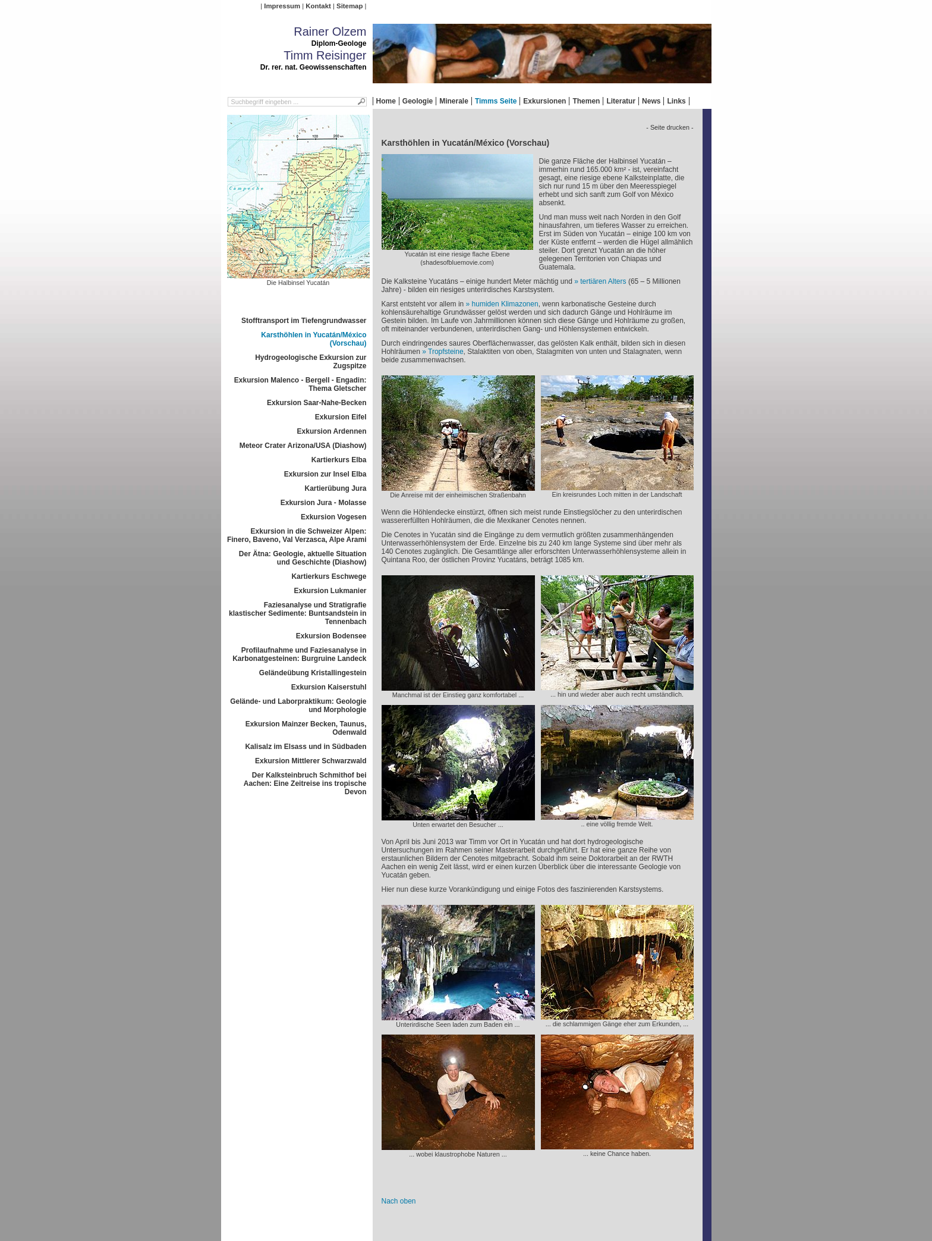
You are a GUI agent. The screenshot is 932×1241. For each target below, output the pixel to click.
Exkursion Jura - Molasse (324, 503)
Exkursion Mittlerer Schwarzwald (310, 761)
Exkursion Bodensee (331, 636)
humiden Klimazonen (505, 304)
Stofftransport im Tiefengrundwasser (303, 320)
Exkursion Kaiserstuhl (329, 687)
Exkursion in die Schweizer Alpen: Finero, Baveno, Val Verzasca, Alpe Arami (297, 535)
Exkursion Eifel (341, 417)
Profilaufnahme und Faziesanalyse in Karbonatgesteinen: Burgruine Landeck (299, 654)
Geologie (417, 101)
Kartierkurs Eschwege (328, 576)
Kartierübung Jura (335, 488)
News (651, 101)
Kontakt (318, 6)
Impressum (282, 6)
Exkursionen (544, 101)
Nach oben (399, 1201)
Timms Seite (496, 101)
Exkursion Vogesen (333, 517)
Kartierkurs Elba (339, 460)
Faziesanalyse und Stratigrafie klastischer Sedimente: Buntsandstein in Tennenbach (297, 613)
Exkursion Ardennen (332, 431)
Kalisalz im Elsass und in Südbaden (305, 746)
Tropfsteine (446, 351)
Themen (586, 101)
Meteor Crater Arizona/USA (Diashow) (303, 445)
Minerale (453, 101)
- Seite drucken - (669, 127)
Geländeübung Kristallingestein (313, 673)
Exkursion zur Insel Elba (325, 474)
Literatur (620, 101)
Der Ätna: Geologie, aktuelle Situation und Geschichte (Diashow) (303, 558)
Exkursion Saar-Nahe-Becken (316, 403)
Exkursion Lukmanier (330, 591)
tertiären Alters (603, 281)
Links (676, 101)
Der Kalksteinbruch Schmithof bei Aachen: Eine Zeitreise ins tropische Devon (305, 783)
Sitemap (349, 6)
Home (386, 101)
